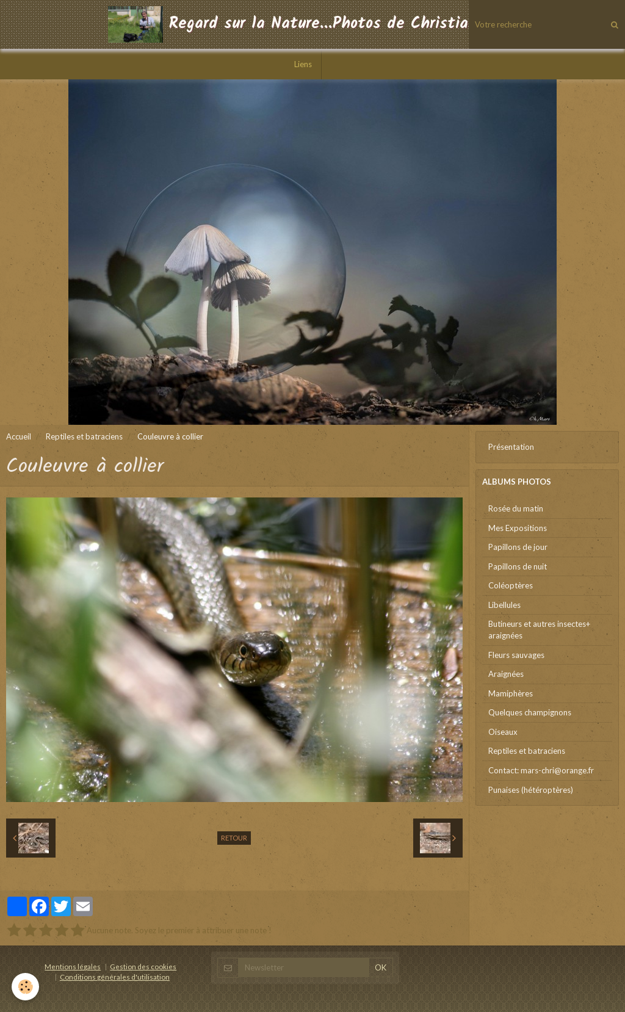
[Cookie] (26, 986)
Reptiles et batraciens (84, 436)
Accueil (18, 436)
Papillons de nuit (517, 566)
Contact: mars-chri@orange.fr (541, 770)
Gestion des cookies (143, 966)
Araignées (506, 674)
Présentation (511, 447)
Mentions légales (73, 966)
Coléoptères (510, 585)
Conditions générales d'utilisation (115, 976)
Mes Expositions (517, 528)
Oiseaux (503, 732)
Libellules (504, 605)
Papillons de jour (517, 547)
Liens (303, 64)
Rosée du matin (515, 508)
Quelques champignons (529, 712)
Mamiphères (510, 693)
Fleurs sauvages (516, 655)
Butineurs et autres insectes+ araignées (539, 629)
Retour (234, 838)
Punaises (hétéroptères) (530, 790)
